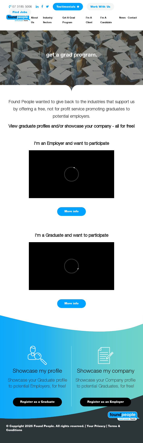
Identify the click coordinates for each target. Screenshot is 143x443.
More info (71, 211)
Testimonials (67, 6)
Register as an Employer (105, 401)
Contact (132, 17)
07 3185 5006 (20, 6)
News (122, 17)
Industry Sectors (47, 20)
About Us (34, 20)
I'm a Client (89, 20)
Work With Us (100, 6)
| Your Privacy (95, 426)
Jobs (20, 12)
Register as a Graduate (37, 401)
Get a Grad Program (68, 20)
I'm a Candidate (106, 20)
